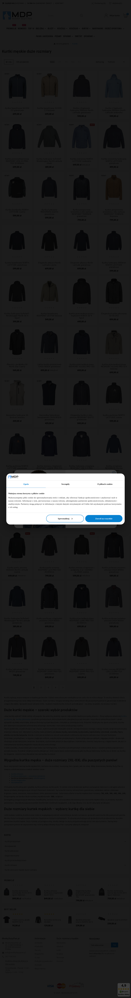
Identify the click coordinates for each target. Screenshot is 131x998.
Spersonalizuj (65, 518)
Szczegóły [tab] (65, 484)
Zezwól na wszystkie (103, 518)
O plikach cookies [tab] (104, 484)
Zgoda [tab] (26, 484)
